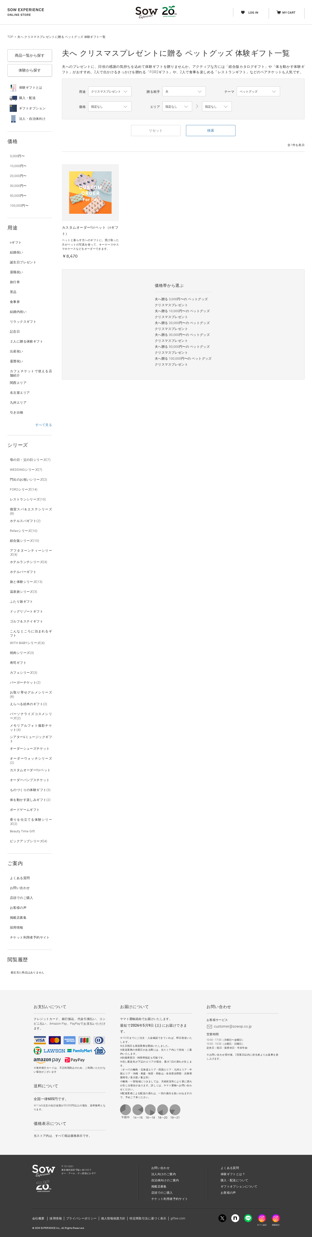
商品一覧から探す (30, 55)
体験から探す (30, 70)
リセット (156, 130)
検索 (210, 130)
